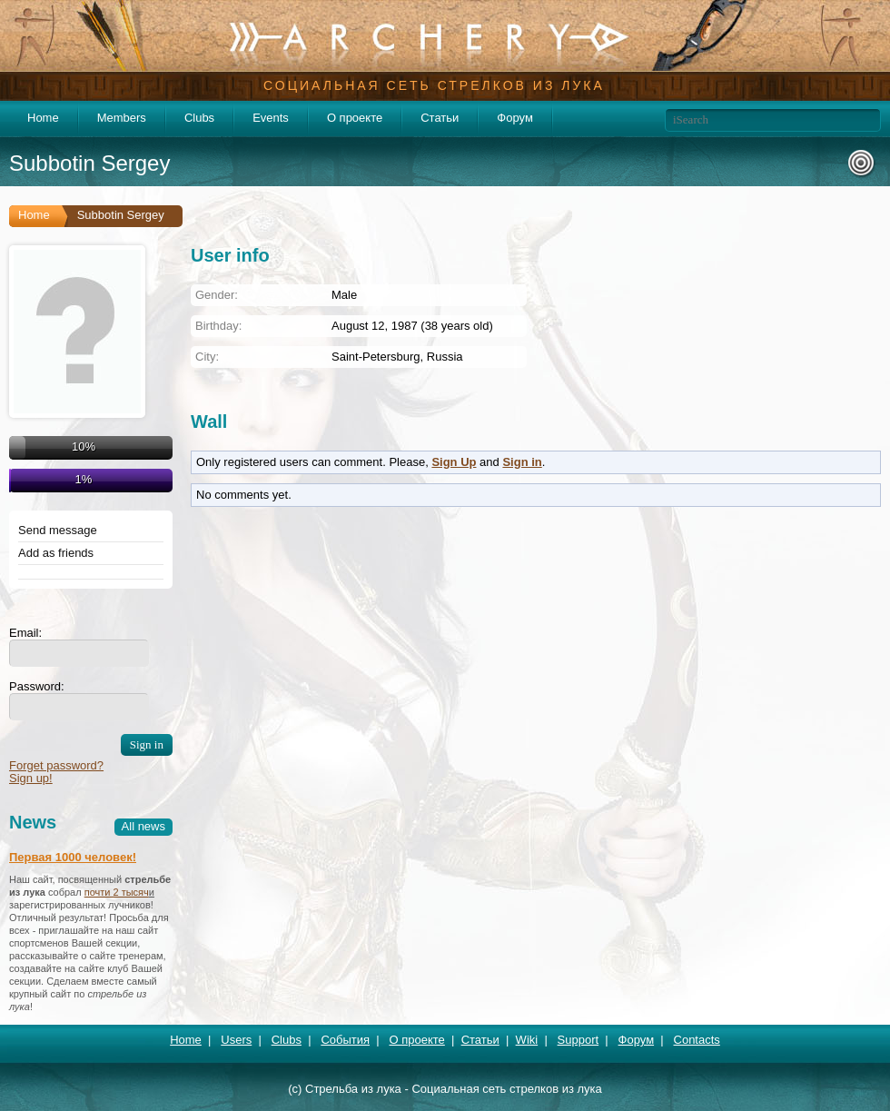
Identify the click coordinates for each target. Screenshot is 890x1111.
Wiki (527, 1040)
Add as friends (56, 553)
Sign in (521, 462)
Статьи (439, 117)
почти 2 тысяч (116, 892)
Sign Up (453, 462)
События (345, 1040)
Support (578, 1040)
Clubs (199, 117)
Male (344, 295)
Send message (57, 530)
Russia (445, 356)
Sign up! (31, 778)
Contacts (697, 1040)
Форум (515, 117)
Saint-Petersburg (375, 356)
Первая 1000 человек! (72, 857)
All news (143, 826)
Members (121, 117)
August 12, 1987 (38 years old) (412, 325)
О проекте (354, 117)
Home (43, 117)
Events (270, 117)
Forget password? (56, 765)
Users (236, 1040)
